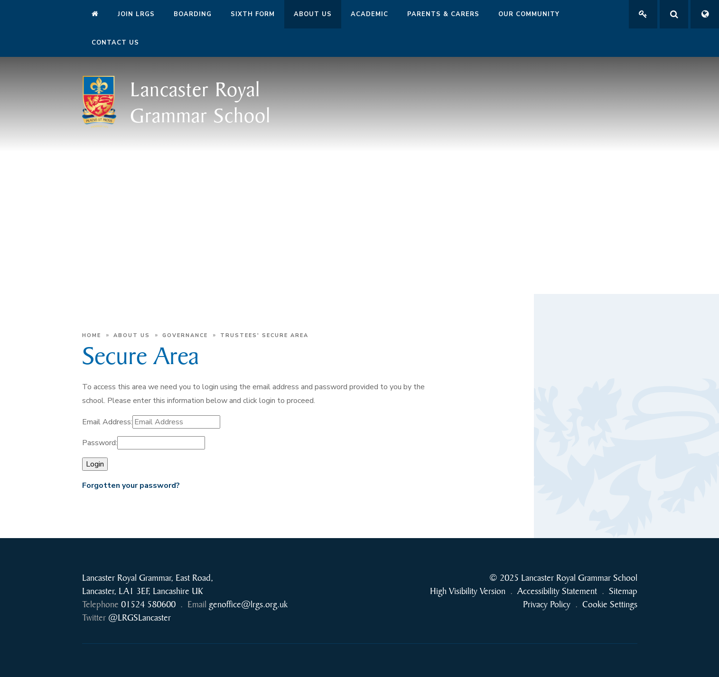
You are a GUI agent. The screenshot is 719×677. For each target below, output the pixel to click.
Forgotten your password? (131, 485)
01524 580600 (148, 604)
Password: (99, 443)
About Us (131, 335)
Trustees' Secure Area (264, 335)
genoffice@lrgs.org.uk (248, 604)
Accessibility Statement (557, 591)
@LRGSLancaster (139, 617)
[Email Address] (176, 422)
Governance (185, 335)
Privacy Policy (546, 604)
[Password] (161, 442)
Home (91, 335)
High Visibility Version (467, 591)
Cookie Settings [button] (609, 604)
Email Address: (107, 422)
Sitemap (623, 591)
